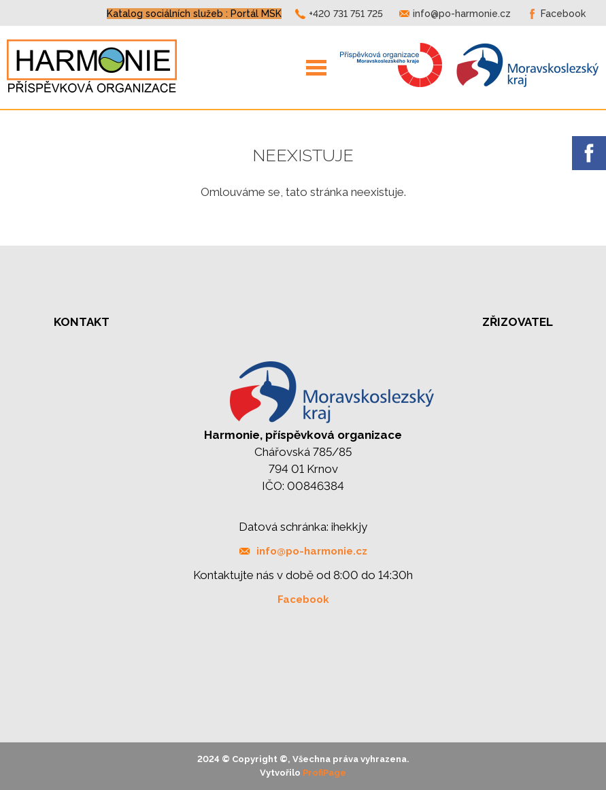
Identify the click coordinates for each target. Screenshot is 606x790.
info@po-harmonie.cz (462, 13)
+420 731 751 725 (346, 13)
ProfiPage (324, 773)
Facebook (563, 13)
